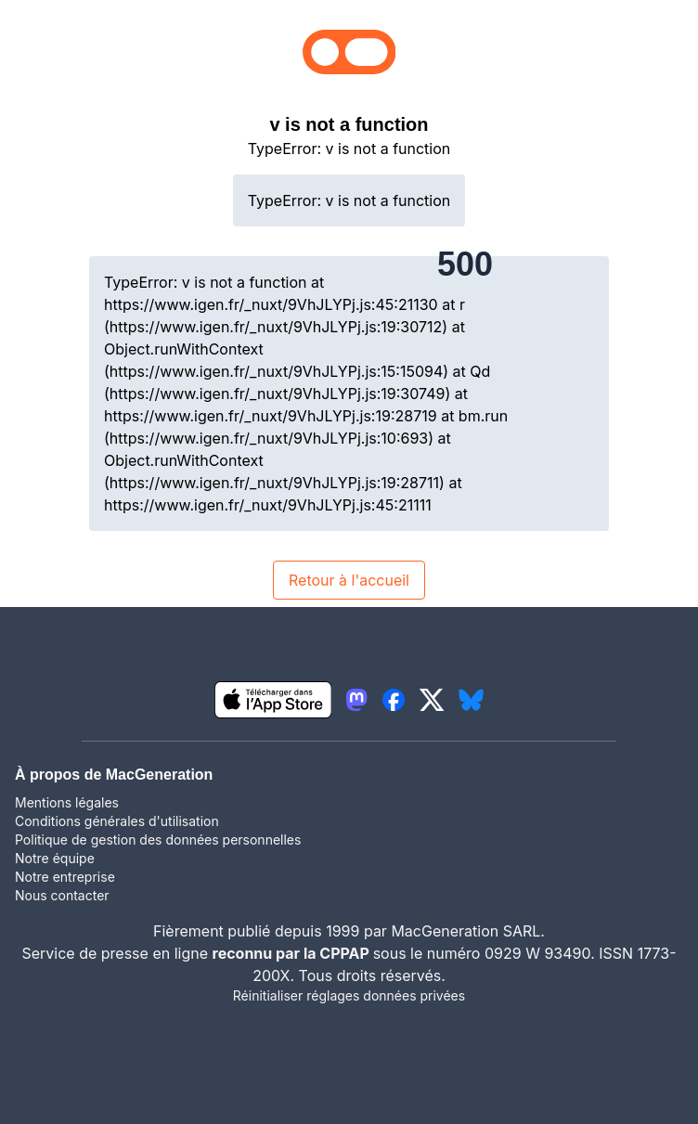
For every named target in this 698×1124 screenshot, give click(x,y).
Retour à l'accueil (349, 580)
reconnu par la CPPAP (293, 953)
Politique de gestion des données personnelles (158, 839)
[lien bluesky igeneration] (471, 700)
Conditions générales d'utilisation (117, 821)
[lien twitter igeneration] (432, 700)
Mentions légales (67, 802)
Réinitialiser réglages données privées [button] (349, 995)
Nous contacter (62, 895)
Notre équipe (55, 858)
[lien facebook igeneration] (393, 700)
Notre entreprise (65, 877)
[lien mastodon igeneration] (356, 700)
